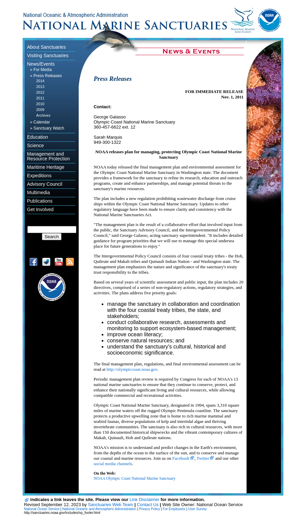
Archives (43, 115)
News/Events (41, 64)
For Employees (174, 509)
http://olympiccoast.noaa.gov (132, 369)
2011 (40, 98)
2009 (40, 110)
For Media (42, 69)
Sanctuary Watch (48, 128)
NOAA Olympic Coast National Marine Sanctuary (134, 478)
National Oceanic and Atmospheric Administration (99, 509)
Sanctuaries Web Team (110, 504)
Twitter (203, 458)
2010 (40, 104)
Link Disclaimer (144, 499)
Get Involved (40, 209)
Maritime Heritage (45, 167)
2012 (40, 92)
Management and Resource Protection (48, 156)
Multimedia (38, 192)
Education (37, 137)
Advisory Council (44, 184)
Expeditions (39, 175)
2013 (40, 87)
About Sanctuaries (46, 47)
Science (35, 145)
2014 (40, 81)
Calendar (41, 122)
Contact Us (147, 504)
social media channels (113, 463)
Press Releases (47, 75)
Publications (40, 201)
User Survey (197, 509)
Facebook (180, 458)
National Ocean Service (41, 509)
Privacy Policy (149, 509)
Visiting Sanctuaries (48, 55)
